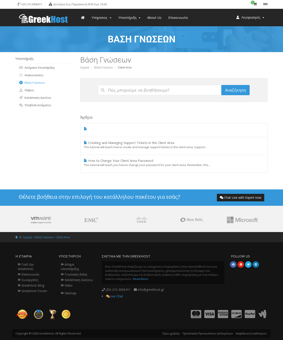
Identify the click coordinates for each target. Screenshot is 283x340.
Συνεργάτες (28, 280)
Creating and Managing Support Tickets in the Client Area (174, 144)
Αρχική (84, 67)
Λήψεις (26, 90)
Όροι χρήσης (171, 333)
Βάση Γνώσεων (103, 67)
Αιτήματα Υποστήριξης (37, 67)
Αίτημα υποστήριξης (70, 266)
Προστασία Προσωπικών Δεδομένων (208, 333)
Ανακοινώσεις (31, 75)
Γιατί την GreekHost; (26, 266)
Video (67, 285)
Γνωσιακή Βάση (74, 274)
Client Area (63, 237)
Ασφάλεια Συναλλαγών (251, 333)
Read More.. (141, 279)
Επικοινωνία (28, 274)
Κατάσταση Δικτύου (35, 97)
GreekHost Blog (31, 285)
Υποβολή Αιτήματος (35, 105)
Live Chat (116, 296)
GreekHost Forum (32, 291)
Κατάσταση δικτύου (77, 280)
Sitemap (68, 293)
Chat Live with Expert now (240, 197)
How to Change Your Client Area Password (174, 162)
